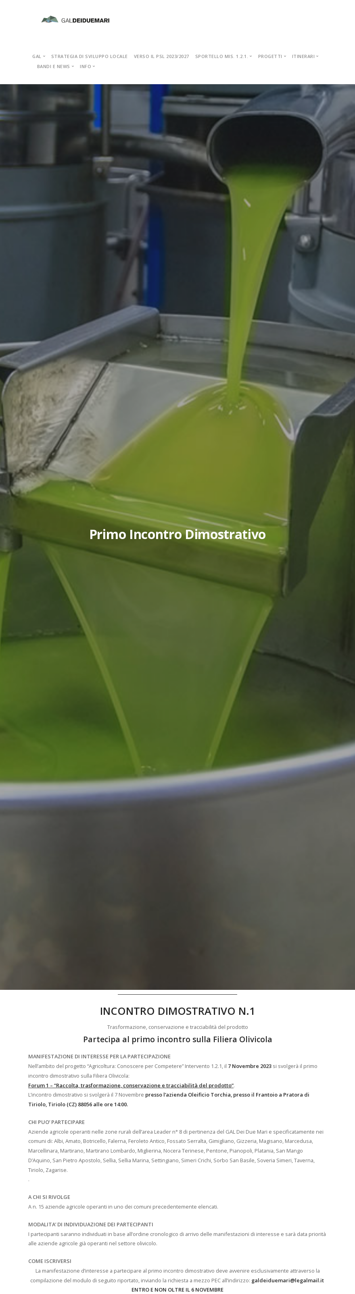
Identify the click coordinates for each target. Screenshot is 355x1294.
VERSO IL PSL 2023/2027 (161, 56)
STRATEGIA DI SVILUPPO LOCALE (89, 56)
